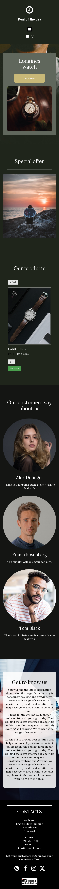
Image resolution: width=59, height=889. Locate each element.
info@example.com (29, 848)
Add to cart (14, 369)
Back (13, 282)
